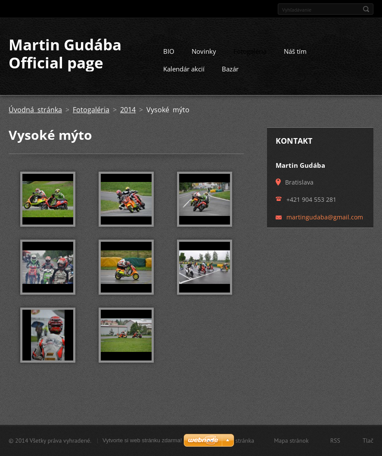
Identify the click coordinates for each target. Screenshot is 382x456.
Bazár (230, 72)
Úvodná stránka (35, 112)
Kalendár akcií (184, 72)
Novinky (204, 54)
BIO (168, 54)
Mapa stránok (291, 440)
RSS (335, 440)
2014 (128, 112)
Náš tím (295, 54)
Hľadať (366, 9)
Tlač (368, 440)
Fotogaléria (250, 54)
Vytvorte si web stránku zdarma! (142, 440)
